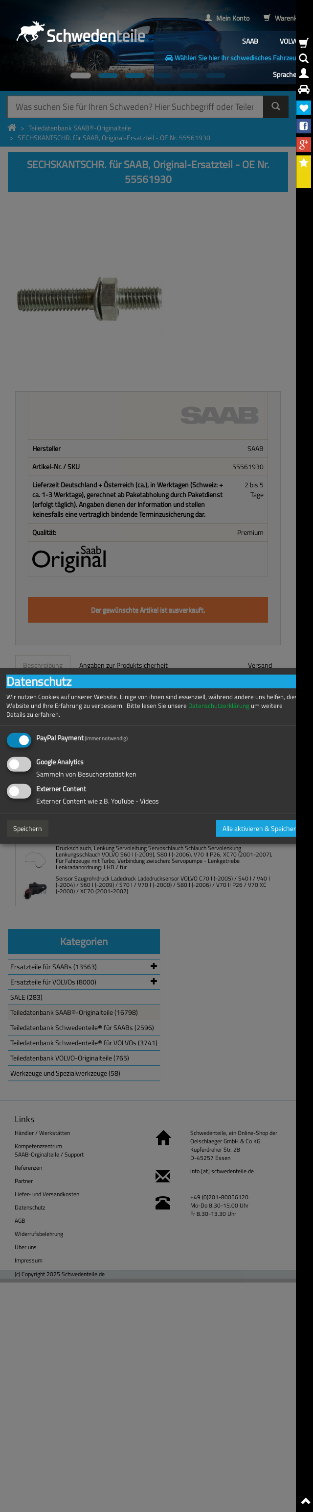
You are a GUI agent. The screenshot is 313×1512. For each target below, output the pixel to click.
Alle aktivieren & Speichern (261, 828)
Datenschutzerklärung (218, 705)
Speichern (27, 828)
